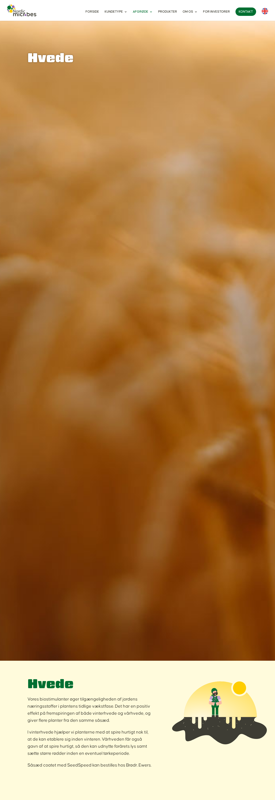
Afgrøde (140, 11)
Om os (188, 11)
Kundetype (114, 11)
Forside (92, 11)
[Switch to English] (265, 14)
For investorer (216, 11)
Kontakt (246, 11)
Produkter (167, 11)
